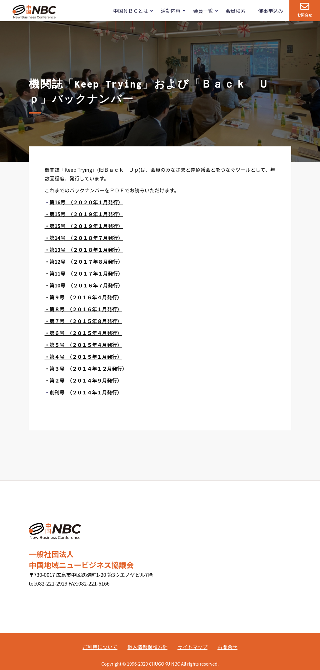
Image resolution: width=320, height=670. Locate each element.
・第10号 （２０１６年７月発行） (84, 285)
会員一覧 (203, 10)
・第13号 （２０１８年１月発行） (84, 249)
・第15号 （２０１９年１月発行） (84, 214)
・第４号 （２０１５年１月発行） (83, 356)
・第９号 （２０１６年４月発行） (83, 297)
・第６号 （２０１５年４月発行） (83, 333)
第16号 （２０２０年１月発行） (86, 202)
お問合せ (304, 15)
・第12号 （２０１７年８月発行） (84, 261)
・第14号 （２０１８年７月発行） (84, 237)
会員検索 (236, 10)
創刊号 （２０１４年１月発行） (86, 392)
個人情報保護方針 (148, 647)
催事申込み (270, 10)
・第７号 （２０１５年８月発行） (83, 321)
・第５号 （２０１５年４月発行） (83, 344)
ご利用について (100, 647)
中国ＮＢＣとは (130, 10)
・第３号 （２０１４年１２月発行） (86, 368)
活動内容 (171, 10)
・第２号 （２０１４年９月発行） (83, 380)
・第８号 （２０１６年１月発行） (83, 309)
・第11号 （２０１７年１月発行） (84, 273)
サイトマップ (193, 647)
